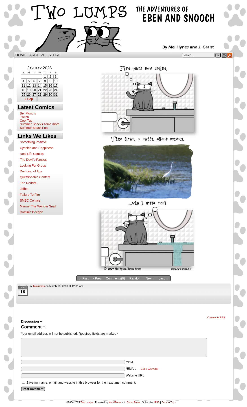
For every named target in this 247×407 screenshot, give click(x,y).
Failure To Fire (30, 194)
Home (20, 55)
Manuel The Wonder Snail (38, 206)
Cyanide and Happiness (36, 148)
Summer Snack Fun (34, 128)
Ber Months (28, 113)
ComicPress (133, 402)
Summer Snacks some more (40, 124)
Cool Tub (26, 120)
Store (54, 55)
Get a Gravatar (149, 368)
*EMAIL (142, 368)
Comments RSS (216, 317)
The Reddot (28, 183)
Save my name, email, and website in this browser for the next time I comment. (81, 382)
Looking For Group (33, 165)
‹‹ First (83, 278)
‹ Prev (97, 278)
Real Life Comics (32, 154)
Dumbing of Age (31, 171)
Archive (37, 55)
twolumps (39, 286)
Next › (150, 278)
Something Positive (33, 142)
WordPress (115, 402)
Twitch (24, 117)
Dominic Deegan (31, 212)
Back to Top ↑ (169, 402)
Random (135, 278)
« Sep (29, 99)
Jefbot (24, 189)
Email (224, 55)
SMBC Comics (30, 200)
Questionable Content (35, 177)
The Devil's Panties (33, 159)
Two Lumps (123, 27)
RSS (230, 55)
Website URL (135, 375)
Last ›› (163, 278)
